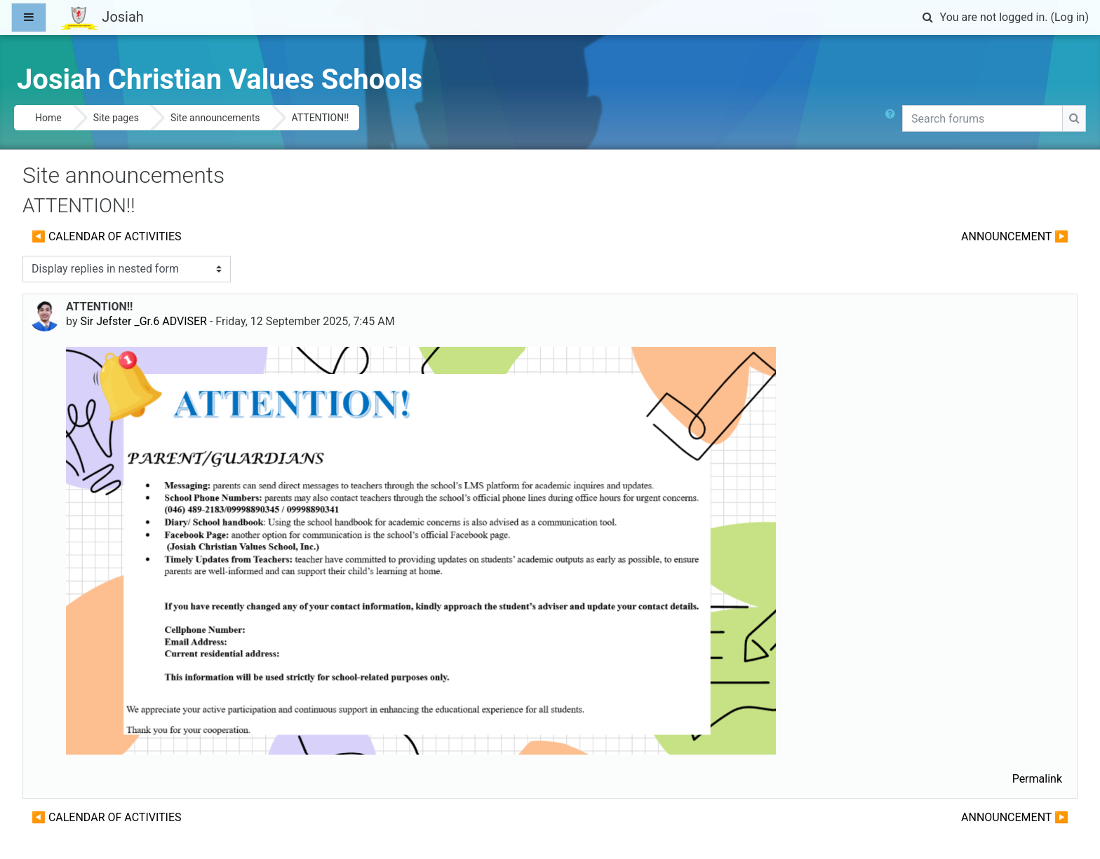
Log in (1069, 17)
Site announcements (215, 117)
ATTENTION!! (320, 117)
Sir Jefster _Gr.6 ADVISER (143, 321)
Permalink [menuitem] (1037, 778)
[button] (928, 17)
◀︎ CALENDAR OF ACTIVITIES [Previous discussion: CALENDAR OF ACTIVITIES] (107, 236)
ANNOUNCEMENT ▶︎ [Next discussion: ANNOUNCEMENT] (1014, 236)
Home (48, 117)
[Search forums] (982, 118)
